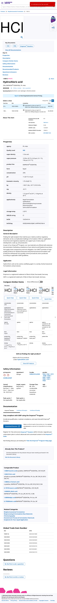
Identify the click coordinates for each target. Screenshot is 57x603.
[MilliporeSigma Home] (8, 3)
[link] (5, 600)
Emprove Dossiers (26, 46)
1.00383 (6, 491)
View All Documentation (13, 50)
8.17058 (6, 501)
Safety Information (9, 64)
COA (8, 46)
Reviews (5, 75)
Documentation (8, 66)
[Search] (54, 6)
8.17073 (6, 488)
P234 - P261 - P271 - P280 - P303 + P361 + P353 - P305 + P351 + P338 (48, 377)
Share (51, 78)
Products (3, 11)
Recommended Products (11, 69)
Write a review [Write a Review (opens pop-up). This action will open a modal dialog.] (17, 88)
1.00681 (6, 471)
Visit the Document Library (12, 457)
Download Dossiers (12, 426)
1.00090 (6, 497)
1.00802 (6, 482)
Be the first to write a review (15, 577)
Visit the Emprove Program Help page (39, 441)
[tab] (4, 11)
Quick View (10, 298)
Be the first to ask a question (14, 564)
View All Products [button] (28, 363)
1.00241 (6, 474)
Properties (6, 55)
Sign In (17, 96)
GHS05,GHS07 (7, 378)
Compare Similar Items (10, 61)
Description (6, 58)
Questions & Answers (10, 72)
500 (24, 150)
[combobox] (28, 6)
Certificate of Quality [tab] (35, 410)
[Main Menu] (2, 3)
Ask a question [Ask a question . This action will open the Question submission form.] (27, 88)
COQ (14, 46)
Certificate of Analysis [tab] (22, 410)
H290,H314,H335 (34, 374)
